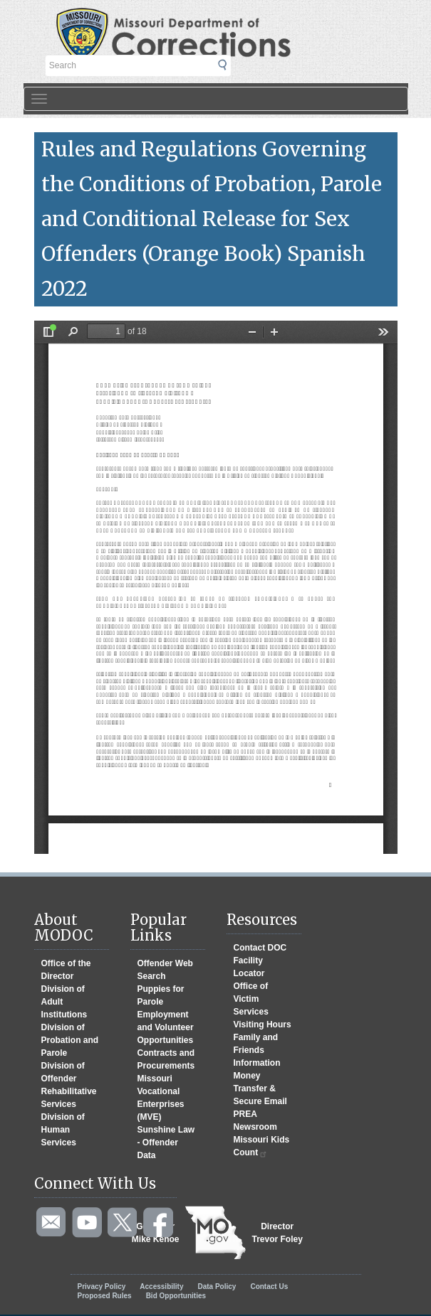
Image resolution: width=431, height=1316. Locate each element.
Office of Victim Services (251, 999)
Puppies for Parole (161, 995)
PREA (245, 1114)
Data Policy (216, 1286)
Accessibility (161, 1286)
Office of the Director (66, 969)
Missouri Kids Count (262, 1146)
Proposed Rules (105, 1296)
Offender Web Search (165, 969)
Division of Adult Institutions (64, 1002)
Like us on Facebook (159, 1223)
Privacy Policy (102, 1286)
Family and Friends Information (257, 1050)
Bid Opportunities (176, 1296)
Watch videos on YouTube (87, 1223)
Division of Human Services (63, 1130)
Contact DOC (260, 948)
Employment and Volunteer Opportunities (165, 1027)
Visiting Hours (262, 1024)
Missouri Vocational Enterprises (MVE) (161, 1098)
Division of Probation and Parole (70, 1040)
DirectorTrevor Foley (277, 1232)
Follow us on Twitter (123, 1223)
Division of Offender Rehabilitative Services (69, 1085)
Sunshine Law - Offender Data (166, 1142)
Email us (52, 1223)
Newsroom (255, 1127)
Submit (231, 68)
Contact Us (269, 1286)
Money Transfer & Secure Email (260, 1088)
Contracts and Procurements (166, 1059)
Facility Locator (249, 967)
